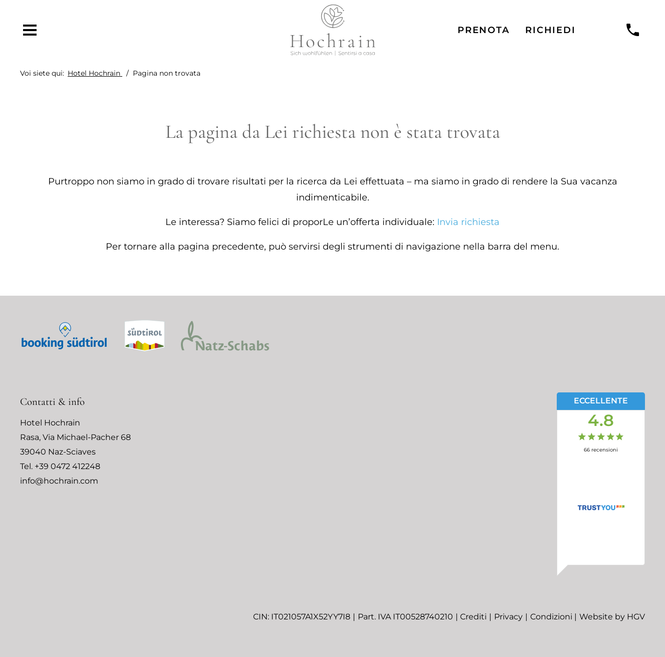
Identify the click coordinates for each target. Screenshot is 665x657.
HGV (636, 616)
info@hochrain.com (59, 481)
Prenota (483, 30)
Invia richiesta (468, 221)
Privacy (508, 616)
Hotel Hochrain (95, 73)
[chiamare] (633, 30)
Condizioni (551, 616)
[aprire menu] (30, 30)
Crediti (473, 616)
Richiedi (550, 30)
